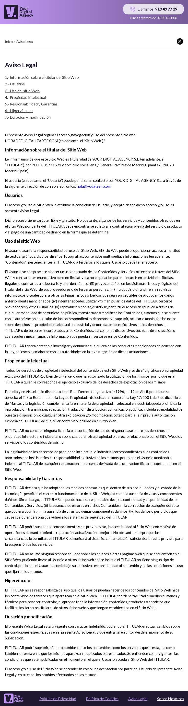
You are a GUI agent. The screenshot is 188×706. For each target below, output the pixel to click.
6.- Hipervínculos (19, 110)
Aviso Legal (137, 698)
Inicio (9, 41)
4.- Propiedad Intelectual (25, 97)
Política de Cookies (102, 698)
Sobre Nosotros (170, 698)
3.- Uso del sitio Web (22, 90)
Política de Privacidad (57, 698)
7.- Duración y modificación (28, 117)
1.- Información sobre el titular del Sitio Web (42, 77)
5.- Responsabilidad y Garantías (31, 104)
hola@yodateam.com (94, 186)
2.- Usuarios (15, 83)
